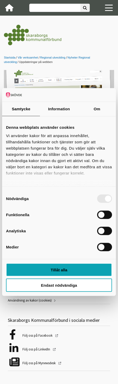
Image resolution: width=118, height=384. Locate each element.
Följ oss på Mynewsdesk (39, 363)
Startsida (9, 57)
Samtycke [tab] (21, 109)
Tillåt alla (59, 270)
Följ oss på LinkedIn (36, 349)
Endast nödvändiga (59, 285)
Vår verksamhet (27, 57)
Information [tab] (59, 109)
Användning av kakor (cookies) (30, 300)
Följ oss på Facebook (37, 335)
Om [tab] (97, 109)
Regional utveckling (53, 57)
